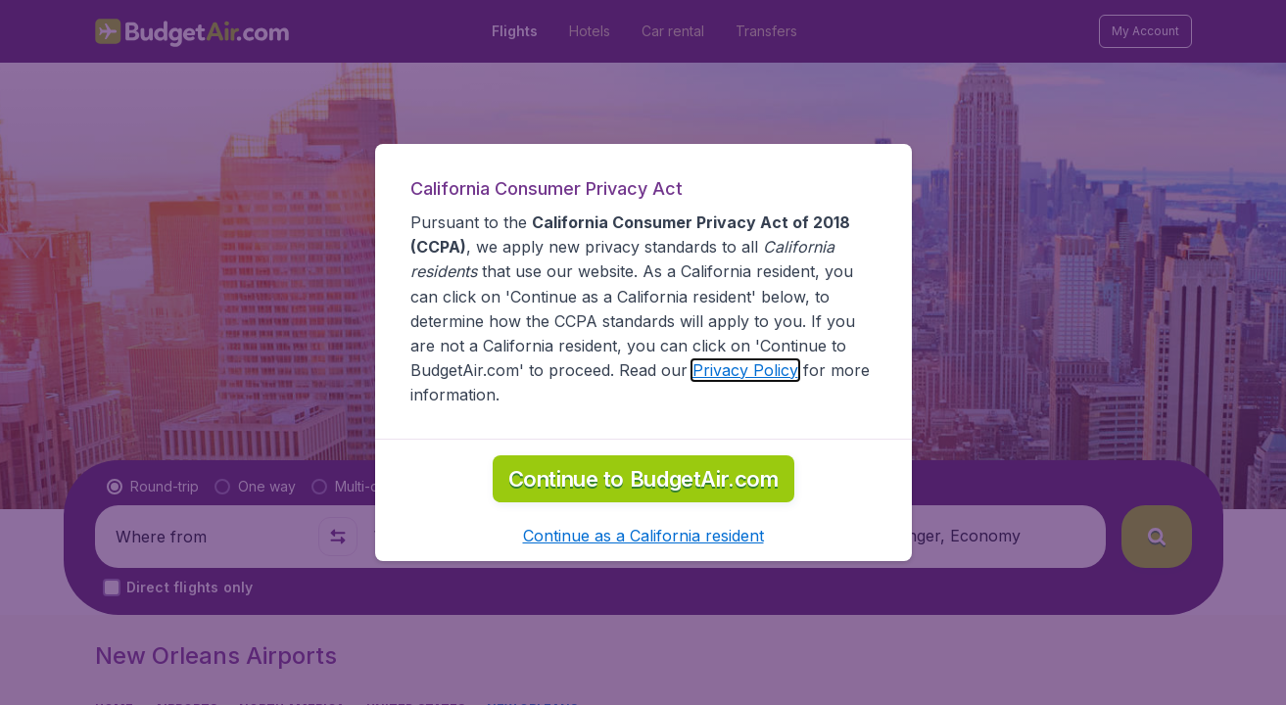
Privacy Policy (745, 370)
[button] (643, 535)
